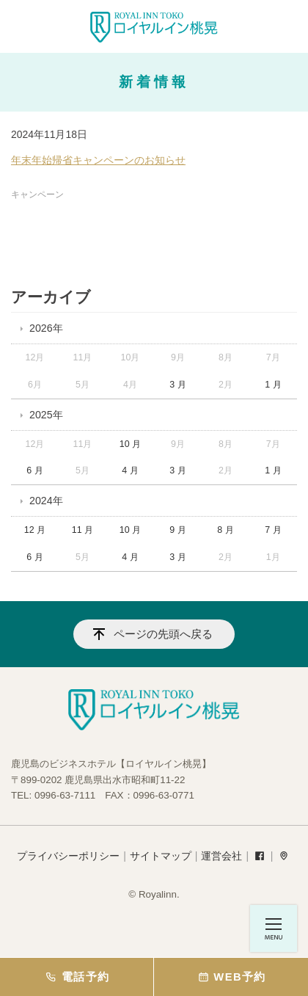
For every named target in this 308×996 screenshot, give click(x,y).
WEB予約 (231, 977)
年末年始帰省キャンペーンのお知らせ (98, 160)
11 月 (82, 530)
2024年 (46, 500)
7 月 (273, 530)
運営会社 (221, 856)
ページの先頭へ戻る (163, 634)
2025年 (46, 415)
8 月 (225, 530)
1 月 (273, 384)
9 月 (177, 530)
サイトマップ (160, 856)
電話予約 (76, 977)
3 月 (177, 384)
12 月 (34, 530)
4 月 (130, 470)
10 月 (130, 444)
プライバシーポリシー (68, 856)
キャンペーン (37, 194)
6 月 (34, 470)
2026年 (46, 328)
